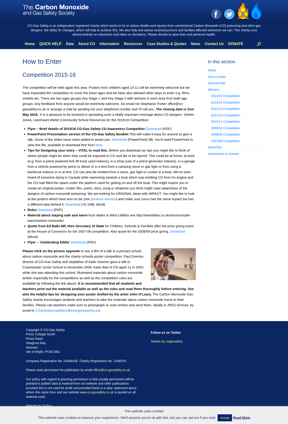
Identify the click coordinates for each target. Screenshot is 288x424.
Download (154, 129)
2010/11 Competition (225, 121)
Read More (241, 417)
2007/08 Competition (225, 141)
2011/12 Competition (225, 115)
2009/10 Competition (225, 128)
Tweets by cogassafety (167, 341)
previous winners (103, 199)
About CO (86, 44)
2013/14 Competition (225, 102)
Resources (133, 44)
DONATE (235, 44)
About (212, 70)
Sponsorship (216, 83)
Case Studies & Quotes (166, 44)
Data (70, 44)
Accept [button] (224, 417)
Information (109, 44)
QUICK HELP (50, 44)
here (98, 145)
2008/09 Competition (225, 134)
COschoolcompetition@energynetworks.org (68, 310)
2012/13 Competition (225, 109)
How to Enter (217, 77)
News (195, 44)
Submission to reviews (223, 154)
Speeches (215, 147)
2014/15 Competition (225, 96)
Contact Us (214, 44)
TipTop (47, 406)
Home (30, 44)
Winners (213, 89)
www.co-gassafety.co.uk (96, 392)
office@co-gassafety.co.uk (111, 370)
